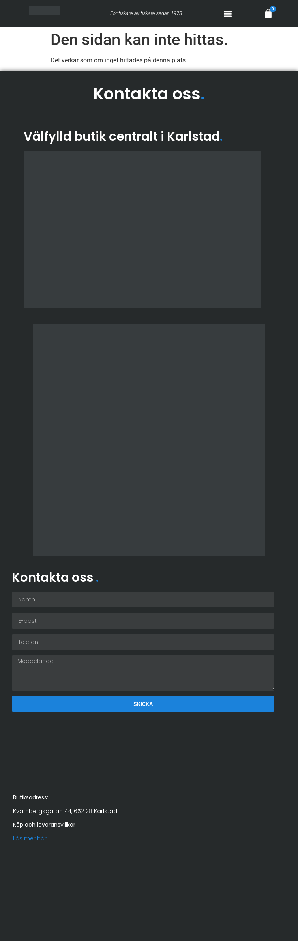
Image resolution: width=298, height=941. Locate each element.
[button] (227, 13)
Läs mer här (30, 838)
